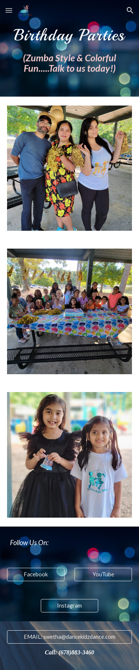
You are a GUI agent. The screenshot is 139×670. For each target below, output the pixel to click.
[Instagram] (69, 605)
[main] (69, 48)
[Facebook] (35, 574)
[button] (9, 10)
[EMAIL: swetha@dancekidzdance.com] (69, 636)
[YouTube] (103, 574)
